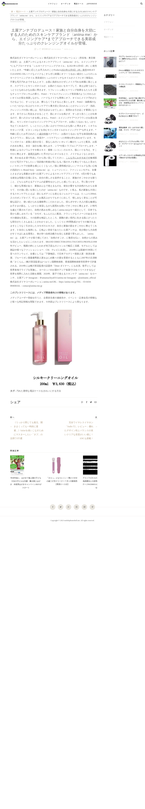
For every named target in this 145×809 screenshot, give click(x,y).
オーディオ (66, 3)
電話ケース (79, 3)
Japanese (92, 3)
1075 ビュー (69, 49)
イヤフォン (53, 3)
